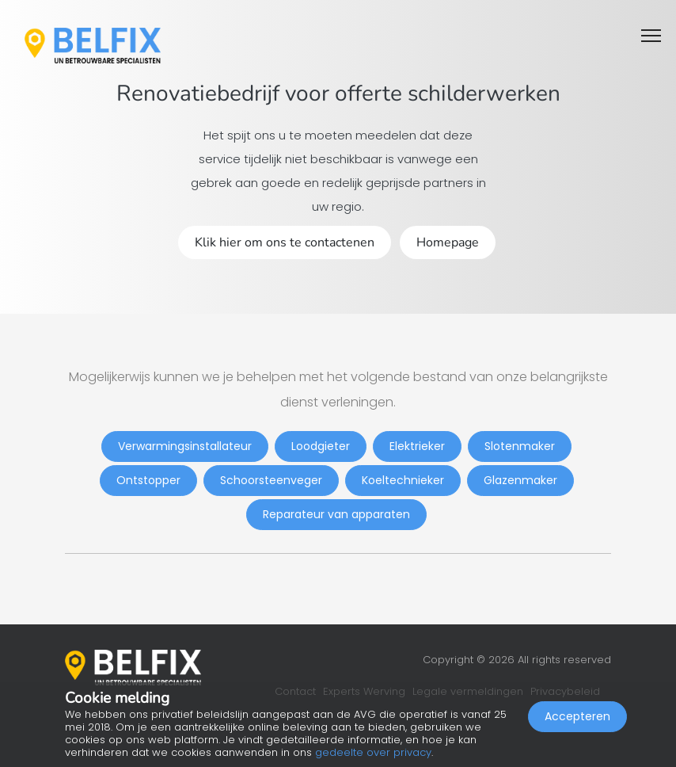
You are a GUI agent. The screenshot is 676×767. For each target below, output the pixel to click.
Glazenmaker (520, 480)
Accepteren (577, 716)
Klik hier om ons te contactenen (284, 242)
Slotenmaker (519, 446)
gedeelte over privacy (373, 752)
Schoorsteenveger (271, 480)
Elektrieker (417, 446)
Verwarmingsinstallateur (185, 446)
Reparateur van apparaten (336, 514)
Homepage (447, 242)
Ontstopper (148, 480)
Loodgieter (320, 446)
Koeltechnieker (403, 480)
